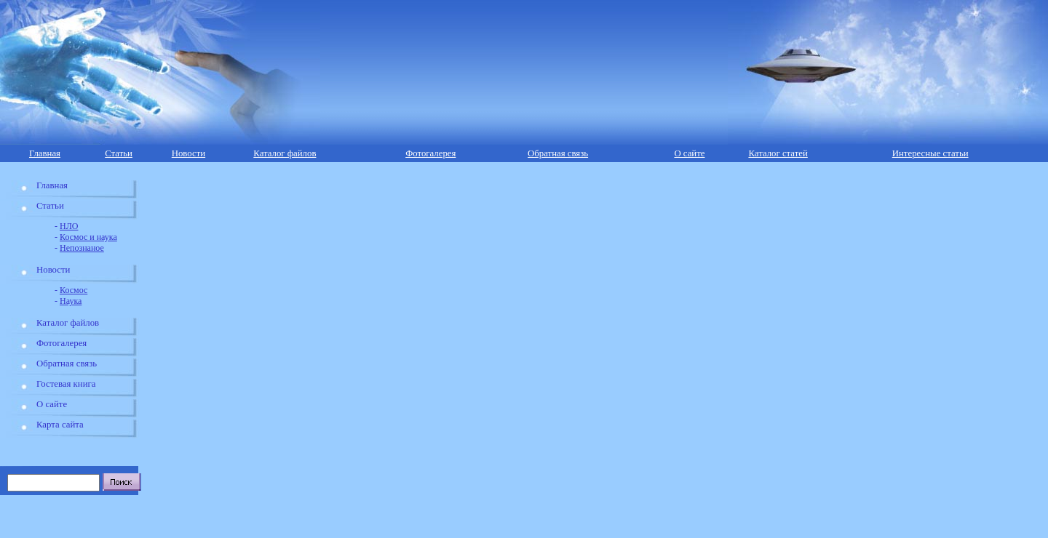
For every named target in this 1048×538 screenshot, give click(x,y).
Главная (44, 153)
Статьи (118, 153)
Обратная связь (558, 153)
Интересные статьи (930, 153)
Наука (71, 301)
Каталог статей (777, 153)
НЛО (69, 226)
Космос (73, 290)
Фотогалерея (430, 153)
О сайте (689, 153)
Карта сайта (60, 424)
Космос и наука (88, 237)
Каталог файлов (284, 153)
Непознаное (82, 248)
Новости (188, 153)
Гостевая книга (65, 384)
